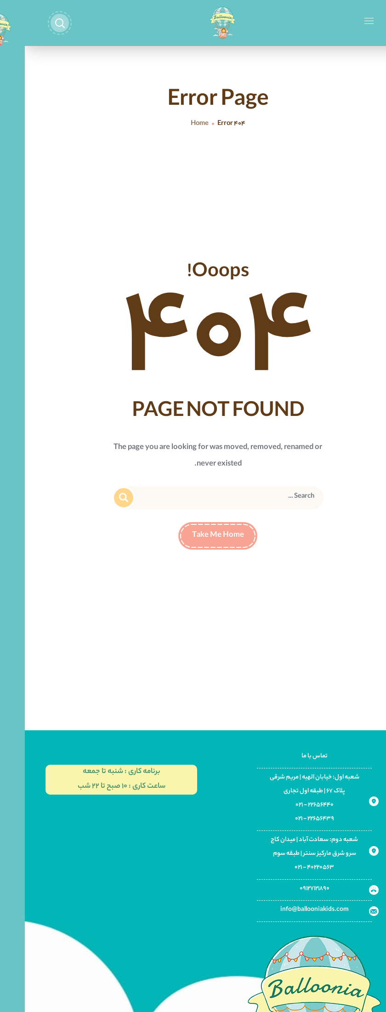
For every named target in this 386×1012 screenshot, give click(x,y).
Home (175, 124)
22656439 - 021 (289, 818)
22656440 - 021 (290, 805)
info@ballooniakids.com (289, 909)
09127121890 (290, 888)
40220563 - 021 (289, 867)
